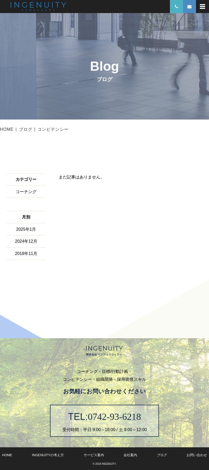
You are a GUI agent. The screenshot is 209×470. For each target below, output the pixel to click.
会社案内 (130, 455)
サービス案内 (94, 455)
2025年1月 (26, 229)
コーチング (26, 191)
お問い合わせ (197, 455)
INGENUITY (109, 463)
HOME (7, 129)
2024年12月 (26, 241)
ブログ (25, 129)
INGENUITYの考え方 (48, 455)
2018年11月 (26, 253)
